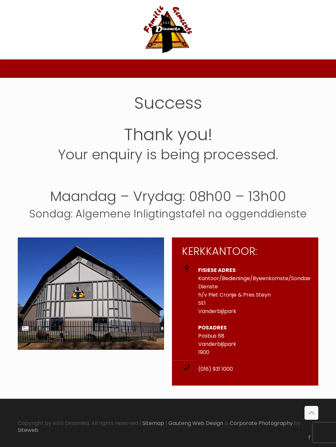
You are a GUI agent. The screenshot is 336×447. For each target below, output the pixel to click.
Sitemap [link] (153, 423)
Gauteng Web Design (195, 423)
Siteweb (28, 430)
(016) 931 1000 (215, 369)
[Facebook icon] (309, 437)
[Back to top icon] (311, 413)
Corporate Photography (261, 423)
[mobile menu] (5, 68)
